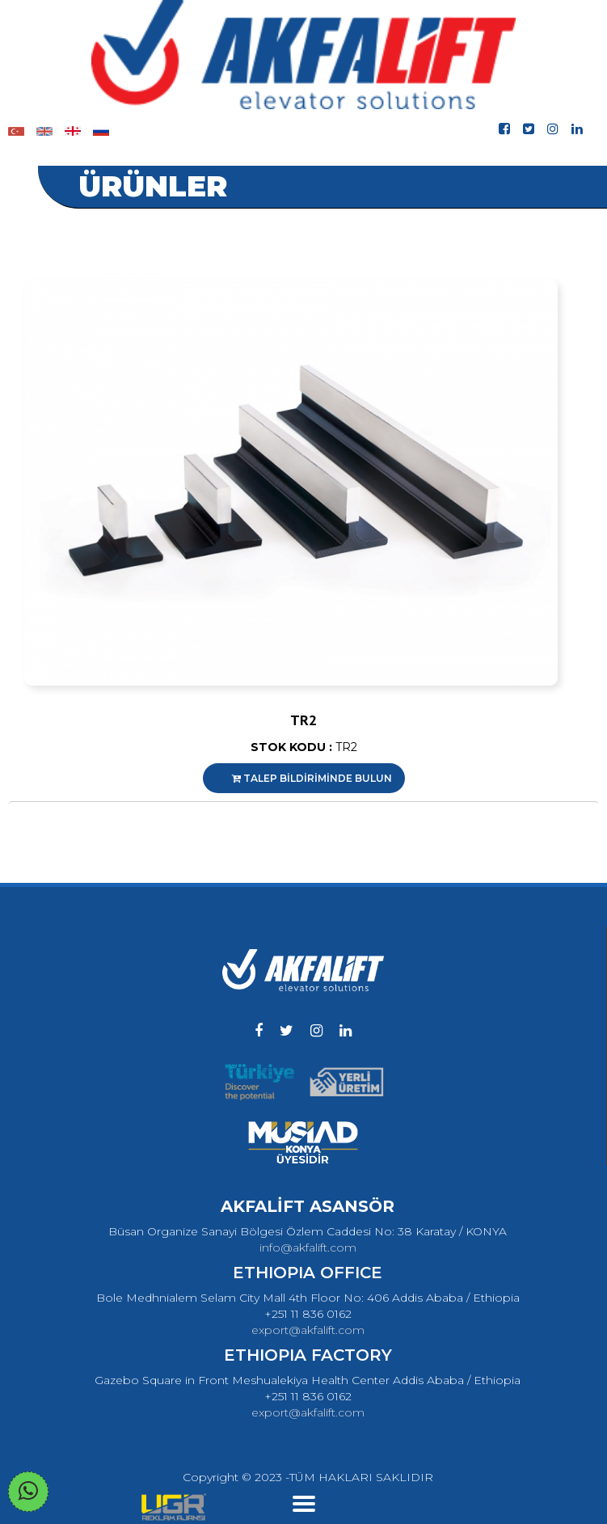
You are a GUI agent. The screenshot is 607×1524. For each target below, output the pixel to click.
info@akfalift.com (307, 1247)
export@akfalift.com (308, 1330)
